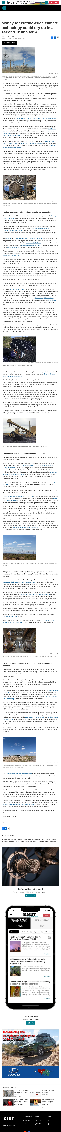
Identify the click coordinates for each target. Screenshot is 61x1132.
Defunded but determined (30, 889)
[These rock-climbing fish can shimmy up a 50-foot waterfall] (8, 1093)
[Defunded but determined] (30, 866)
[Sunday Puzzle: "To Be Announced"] (35, 1093)
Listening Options (27, 1120)
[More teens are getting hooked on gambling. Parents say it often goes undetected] (35, 1102)
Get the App (30, 1023)
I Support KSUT (30, 896)
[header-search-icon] (46, 2)
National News (11, 822)
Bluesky (49, 1116)
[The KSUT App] (30, 957)
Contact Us (37, 1116)
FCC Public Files (39, 1120)
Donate (54, 2)
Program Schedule (27, 1116)
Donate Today (26, 1124)
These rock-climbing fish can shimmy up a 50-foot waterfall (21, 1092)
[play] (4, 8)
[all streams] (58, 8)
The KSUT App (30, 1016)
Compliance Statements (38, 1124)
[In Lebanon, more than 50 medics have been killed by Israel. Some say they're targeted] (8, 1102)
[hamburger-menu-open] (3, 2)
